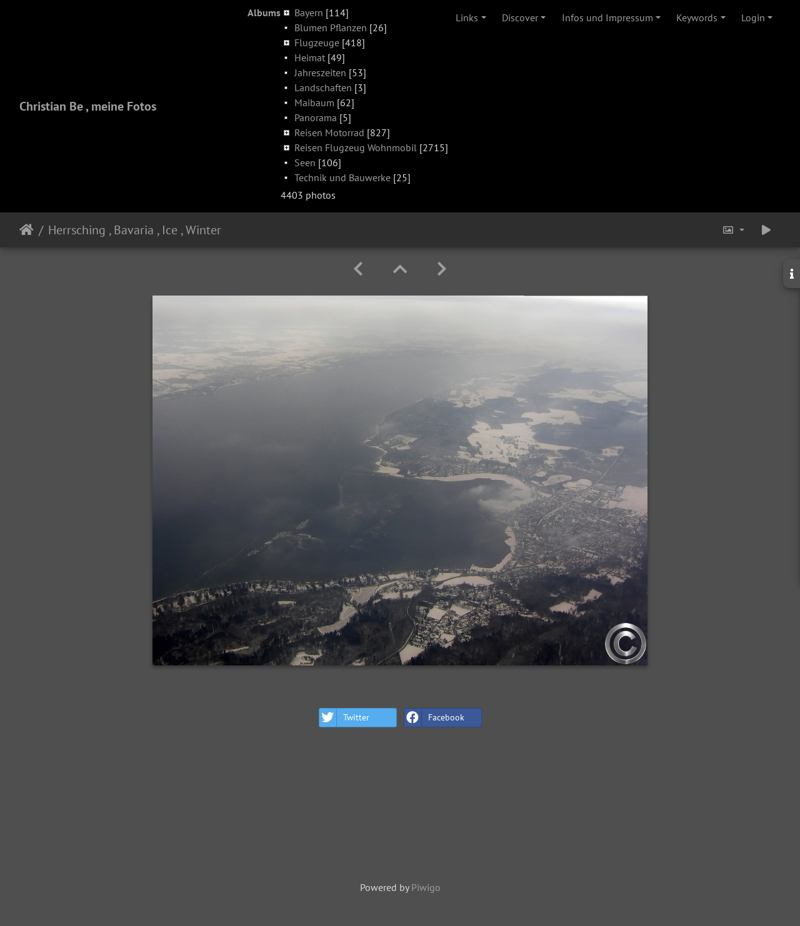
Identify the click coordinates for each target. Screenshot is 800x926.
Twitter (344, 718)
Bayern (308, 12)
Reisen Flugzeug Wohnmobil (355, 147)
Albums (264, 12)
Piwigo (426, 887)
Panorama (315, 117)
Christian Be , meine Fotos (87, 106)
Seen (305, 162)
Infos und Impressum (607, 17)
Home (26, 230)
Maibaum (314, 102)
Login (753, 17)
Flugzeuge (316, 42)
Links (467, 17)
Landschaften (323, 87)
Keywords (697, 17)
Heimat (309, 57)
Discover (520, 17)
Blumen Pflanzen (330, 27)
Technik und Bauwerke (342, 177)
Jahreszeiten (320, 72)
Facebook (434, 718)
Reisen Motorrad (329, 132)
